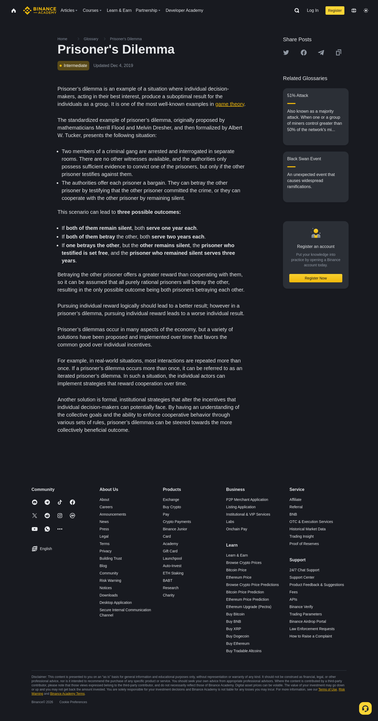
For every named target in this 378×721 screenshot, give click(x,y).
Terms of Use (327, 689)
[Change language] (354, 10)
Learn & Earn (237, 555)
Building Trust (110, 558)
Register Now (316, 278)
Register (335, 10)
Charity (168, 595)
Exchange (171, 499)
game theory (229, 104)
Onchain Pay (236, 529)
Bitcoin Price (236, 570)
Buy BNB (233, 621)
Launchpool (172, 558)
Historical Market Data (308, 529)
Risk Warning (110, 580)
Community (108, 573)
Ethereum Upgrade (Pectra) (248, 607)
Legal (103, 536)
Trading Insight (302, 536)
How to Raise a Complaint (311, 636)
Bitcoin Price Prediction (245, 592)
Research (170, 588)
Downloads (108, 595)
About (104, 499)
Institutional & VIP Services (248, 514)
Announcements (112, 514)
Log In (312, 10)
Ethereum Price (238, 577)
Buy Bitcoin (235, 614)
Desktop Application (115, 602)
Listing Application (241, 507)
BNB (293, 514)
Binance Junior (175, 529)
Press (104, 529)
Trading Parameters (306, 614)
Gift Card (170, 551)
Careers (106, 507)
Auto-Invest (172, 566)
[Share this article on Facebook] (304, 52)
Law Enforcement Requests (312, 629)
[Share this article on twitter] (286, 52)
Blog (103, 566)
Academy (170, 544)
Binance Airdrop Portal (308, 621)
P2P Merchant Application (247, 499)
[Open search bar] (295, 10)
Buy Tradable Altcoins (244, 651)
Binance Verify (301, 607)
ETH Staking (173, 573)
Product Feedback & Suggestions (317, 585)
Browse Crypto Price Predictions (252, 585)
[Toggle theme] (366, 10)
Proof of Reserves (304, 544)
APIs (293, 599)
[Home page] (39, 10)
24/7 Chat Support (304, 570)
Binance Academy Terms (67, 694)
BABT (167, 580)
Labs (230, 522)
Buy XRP (233, 629)
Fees (294, 592)
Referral (296, 507)
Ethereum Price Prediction (247, 599)
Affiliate (296, 499)
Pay (166, 514)
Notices (105, 588)
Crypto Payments (177, 522)
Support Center (302, 577)
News (104, 522)
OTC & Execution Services (311, 522)
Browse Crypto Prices (244, 563)
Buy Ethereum (238, 643)
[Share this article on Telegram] (321, 52)
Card (167, 536)
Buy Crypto (172, 507)
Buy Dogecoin (237, 636)
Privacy (105, 551)
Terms (104, 544)
